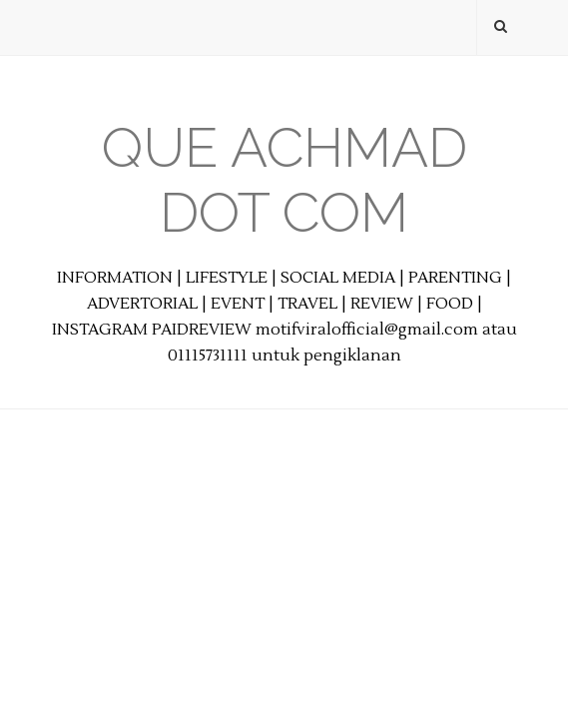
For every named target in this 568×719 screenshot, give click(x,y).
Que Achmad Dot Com (284, 180)
